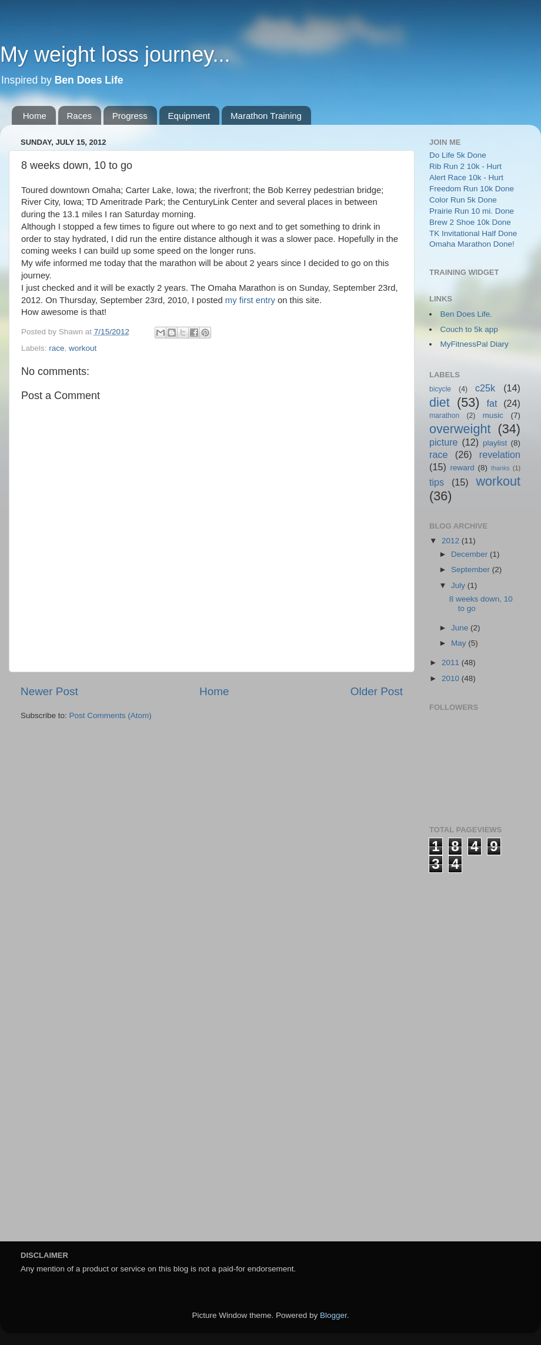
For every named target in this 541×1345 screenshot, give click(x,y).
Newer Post (49, 691)
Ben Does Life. (466, 314)
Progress (130, 116)
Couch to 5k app (469, 329)
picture (443, 442)
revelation (499, 454)
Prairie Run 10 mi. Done (471, 211)
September (471, 569)
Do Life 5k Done (457, 155)
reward (462, 467)
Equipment (189, 116)
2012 (452, 540)
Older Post (376, 691)
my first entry (250, 300)
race (56, 348)
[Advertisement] (476, 1049)
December (470, 554)
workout (82, 348)
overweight (459, 428)
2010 (452, 678)
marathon (444, 415)
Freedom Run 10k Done (471, 188)
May (459, 643)
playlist (495, 443)
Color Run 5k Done (463, 199)
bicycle (440, 389)
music (493, 415)
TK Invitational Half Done (473, 233)
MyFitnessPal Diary (474, 344)
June (460, 627)
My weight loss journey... (115, 54)
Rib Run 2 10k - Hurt (465, 166)
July (459, 585)
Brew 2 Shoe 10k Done (470, 222)
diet (439, 402)
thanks (500, 467)
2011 (452, 662)
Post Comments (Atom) (110, 715)
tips (436, 482)
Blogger (333, 1315)
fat (492, 403)
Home (34, 116)
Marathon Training (266, 116)
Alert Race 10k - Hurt (466, 177)
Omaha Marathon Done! (472, 244)
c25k (485, 388)
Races (79, 116)
